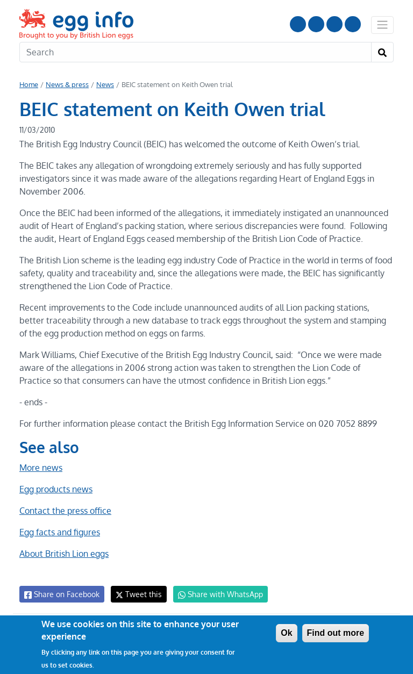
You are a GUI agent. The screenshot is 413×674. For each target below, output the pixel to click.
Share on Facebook (61, 594)
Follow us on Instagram (316, 24)
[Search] (195, 52)
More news (40, 467)
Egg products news (55, 489)
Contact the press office (64, 510)
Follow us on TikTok (353, 24)
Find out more (336, 632)
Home (28, 84)
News (104, 84)
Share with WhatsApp (215, 594)
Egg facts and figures (59, 532)
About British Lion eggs (64, 553)
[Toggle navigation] (382, 24)
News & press (67, 84)
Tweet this (136, 594)
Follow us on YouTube (298, 24)
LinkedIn (334, 24)
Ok (286, 632)
